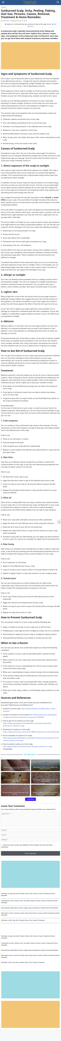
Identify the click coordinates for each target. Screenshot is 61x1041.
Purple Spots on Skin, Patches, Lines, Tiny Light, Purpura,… (45, 780)
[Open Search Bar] (58, 2)
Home (3, 7)
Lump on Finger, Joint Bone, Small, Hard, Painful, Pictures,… (15, 768)
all (1, 757)
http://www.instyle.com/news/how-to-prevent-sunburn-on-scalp (27, 746)
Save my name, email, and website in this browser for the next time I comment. (27, 846)
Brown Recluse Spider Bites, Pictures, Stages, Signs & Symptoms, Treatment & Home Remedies (29, 908)
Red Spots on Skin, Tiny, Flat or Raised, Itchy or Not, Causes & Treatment (23, 920)
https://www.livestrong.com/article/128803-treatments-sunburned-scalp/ (31, 732)
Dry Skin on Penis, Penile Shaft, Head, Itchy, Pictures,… (15, 793)
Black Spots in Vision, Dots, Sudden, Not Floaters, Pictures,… (45, 768)
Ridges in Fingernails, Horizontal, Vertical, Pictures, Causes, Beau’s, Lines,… (45, 793)
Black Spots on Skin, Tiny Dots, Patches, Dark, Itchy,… (15, 780)
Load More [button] (30, 799)
